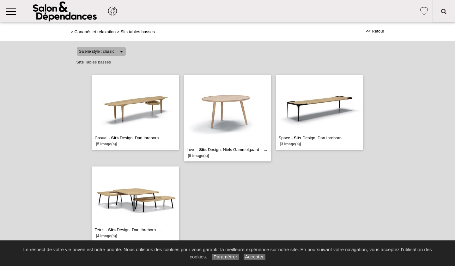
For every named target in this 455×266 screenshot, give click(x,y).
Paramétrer (225, 256)
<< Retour (375, 31)
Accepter (254, 256)
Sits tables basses (138, 31)
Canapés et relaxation (95, 31)
